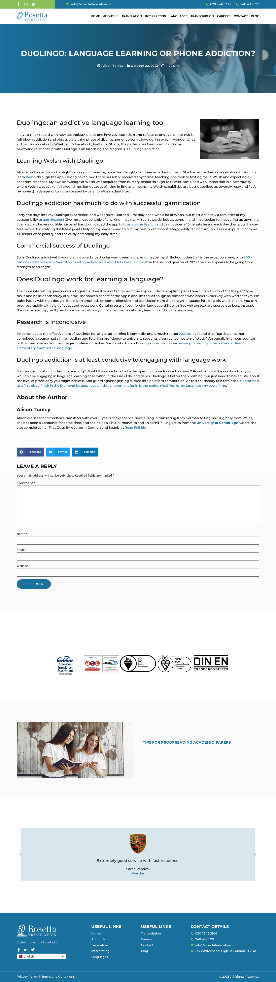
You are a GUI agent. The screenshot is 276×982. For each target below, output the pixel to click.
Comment (26, 483)
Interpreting (155, 16)
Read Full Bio (135, 427)
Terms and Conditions (58, 976)
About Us (110, 16)
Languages (178, 16)
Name (22, 534)
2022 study (187, 334)
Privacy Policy (27, 976)
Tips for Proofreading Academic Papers (187, 742)
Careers (223, 16)
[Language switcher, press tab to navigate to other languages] (41, 956)
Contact (241, 16)
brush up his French (139, 224)
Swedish (158, 343)
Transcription (202, 16)
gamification (53, 219)
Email (22, 550)
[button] (30, 452)
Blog (255, 16)
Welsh (31, 177)
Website (22, 566)
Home (95, 16)
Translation (132, 16)
